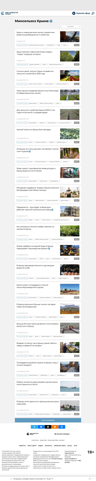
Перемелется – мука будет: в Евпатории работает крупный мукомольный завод (35, 208)
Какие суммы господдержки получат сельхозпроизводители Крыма (32, 286)
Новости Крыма (52, 122)
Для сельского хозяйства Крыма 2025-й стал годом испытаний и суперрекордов (36, 111)
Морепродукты (54, 181)
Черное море (43, 181)
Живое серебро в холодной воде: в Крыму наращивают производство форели (35, 247)
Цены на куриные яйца (43, 278)
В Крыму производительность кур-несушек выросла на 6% (35, 266)
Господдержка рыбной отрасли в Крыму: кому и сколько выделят (37, 364)
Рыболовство (50, 45)
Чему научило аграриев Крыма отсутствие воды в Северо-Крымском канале (38, 92)
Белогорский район (40, 161)
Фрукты (31, 355)
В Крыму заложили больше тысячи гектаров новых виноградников (36, 305)
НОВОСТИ (22, 446)
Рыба (58, 45)
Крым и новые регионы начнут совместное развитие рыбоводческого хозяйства (35, 33)
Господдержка (61, 375)
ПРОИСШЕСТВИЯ (53, 440)
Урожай (51, 142)
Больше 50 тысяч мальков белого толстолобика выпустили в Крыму (37, 325)
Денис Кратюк (49, 84)
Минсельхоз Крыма (32, 21)
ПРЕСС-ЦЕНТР (32, 446)
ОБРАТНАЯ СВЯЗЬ (60, 446)
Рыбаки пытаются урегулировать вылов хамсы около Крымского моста (37, 383)
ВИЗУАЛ (61, 440)
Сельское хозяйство (34, 64)
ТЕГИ (75, 446)
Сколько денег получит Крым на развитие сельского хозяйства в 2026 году (35, 72)
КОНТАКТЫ (48, 446)
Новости (42, 122)
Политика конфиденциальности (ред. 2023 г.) (16, 466)
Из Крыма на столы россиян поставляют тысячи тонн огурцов (38, 150)
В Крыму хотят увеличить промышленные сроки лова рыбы (38, 402)
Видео (30, 219)
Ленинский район (57, 336)
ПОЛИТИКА (35, 440)
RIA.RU (69, 446)
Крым (64, 45)
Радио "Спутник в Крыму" (35, 84)
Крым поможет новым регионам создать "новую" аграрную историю (34, 53)
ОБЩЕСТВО (43, 440)
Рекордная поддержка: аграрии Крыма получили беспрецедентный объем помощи (38, 189)
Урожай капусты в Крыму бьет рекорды (34, 129)
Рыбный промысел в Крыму (36, 45)
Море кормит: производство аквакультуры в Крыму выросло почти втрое (36, 169)
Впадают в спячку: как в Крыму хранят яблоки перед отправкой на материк (37, 344)
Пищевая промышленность (61, 219)
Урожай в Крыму (61, 142)
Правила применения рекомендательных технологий (15, 469)
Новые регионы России (55, 64)
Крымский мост (44, 394)
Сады (61, 317)
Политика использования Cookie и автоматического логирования (12, 463)
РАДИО (40, 446)
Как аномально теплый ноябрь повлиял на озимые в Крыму (35, 227)
